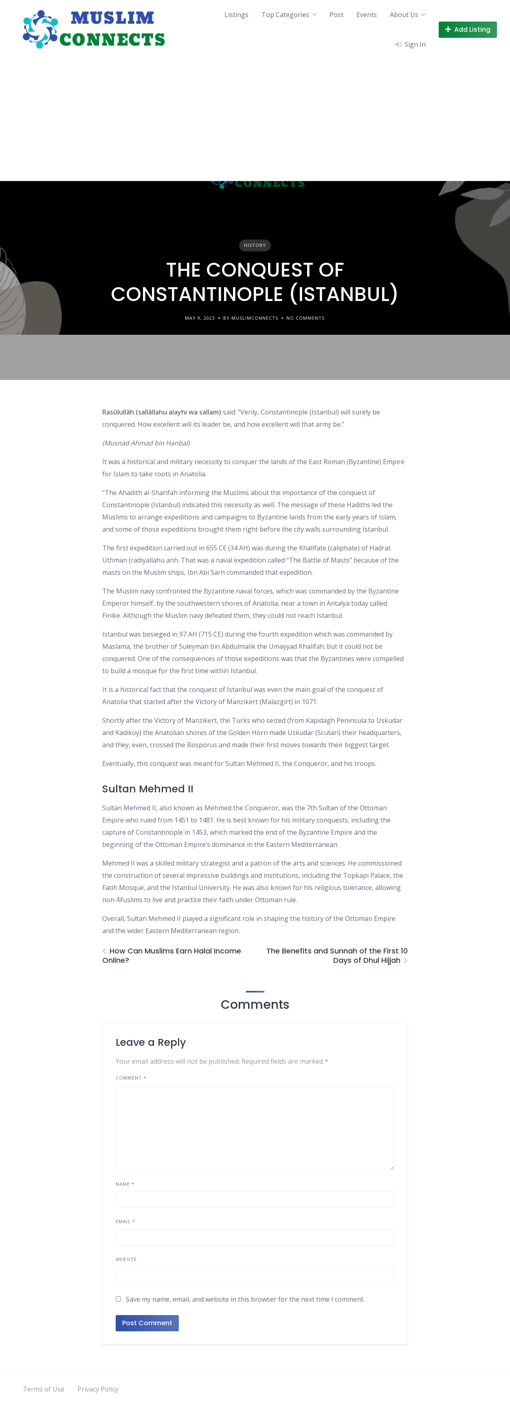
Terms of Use (43, 1389)
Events (366, 14)
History (255, 245)
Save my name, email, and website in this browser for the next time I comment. (245, 1299)
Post (336, 14)
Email (125, 1221)
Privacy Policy (97, 1389)
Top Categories (285, 14)
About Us (404, 14)
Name (125, 1184)
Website (126, 1259)
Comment (131, 1078)
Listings (236, 14)
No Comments (305, 318)
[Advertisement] (255, 120)
